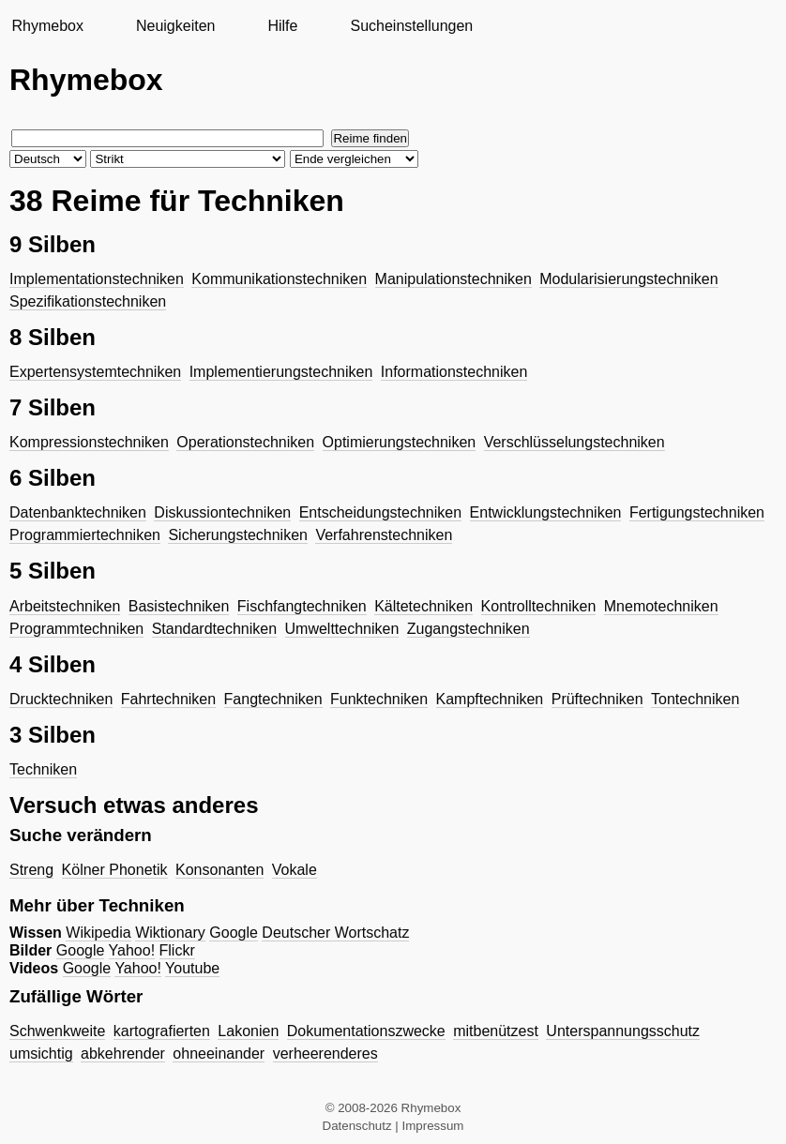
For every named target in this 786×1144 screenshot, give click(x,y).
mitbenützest (495, 1031)
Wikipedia (98, 933)
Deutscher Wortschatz (335, 933)
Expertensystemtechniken (95, 372)
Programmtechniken (76, 629)
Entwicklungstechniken (546, 512)
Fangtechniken (273, 699)
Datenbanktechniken (77, 512)
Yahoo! (132, 950)
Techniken (43, 769)
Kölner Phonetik (115, 870)
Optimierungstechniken (399, 442)
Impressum (433, 1126)
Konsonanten (219, 870)
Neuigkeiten (176, 26)
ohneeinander (219, 1053)
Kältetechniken (423, 606)
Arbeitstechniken (64, 606)
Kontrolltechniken (539, 606)
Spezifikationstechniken (87, 301)
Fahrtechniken (168, 699)
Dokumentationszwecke (366, 1031)
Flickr (177, 950)
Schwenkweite (57, 1031)
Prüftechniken (597, 699)
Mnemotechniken (661, 606)
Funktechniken (379, 699)
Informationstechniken (454, 372)
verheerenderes (325, 1053)
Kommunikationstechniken (279, 279)
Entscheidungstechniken (380, 512)
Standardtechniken (214, 629)
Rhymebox (47, 26)
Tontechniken (695, 699)
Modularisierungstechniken (628, 279)
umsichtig (41, 1053)
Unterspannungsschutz (623, 1031)
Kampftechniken (490, 699)
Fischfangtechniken (302, 606)
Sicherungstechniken (238, 535)
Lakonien (248, 1031)
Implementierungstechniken (281, 372)
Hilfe (282, 26)
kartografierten (161, 1031)
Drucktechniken (61, 699)
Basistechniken (179, 606)
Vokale (294, 870)
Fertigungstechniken (696, 512)
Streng (31, 870)
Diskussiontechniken (222, 512)
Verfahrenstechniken (383, 535)
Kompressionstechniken (89, 442)
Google (233, 933)
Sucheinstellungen (411, 26)
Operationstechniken (245, 442)
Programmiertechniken (84, 535)
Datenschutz (357, 1126)
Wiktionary (170, 933)
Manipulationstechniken (453, 279)
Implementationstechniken (96, 279)
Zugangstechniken (468, 629)
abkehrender (123, 1053)
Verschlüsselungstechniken (574, 442)
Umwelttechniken (342, 629)
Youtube (192, 968)
